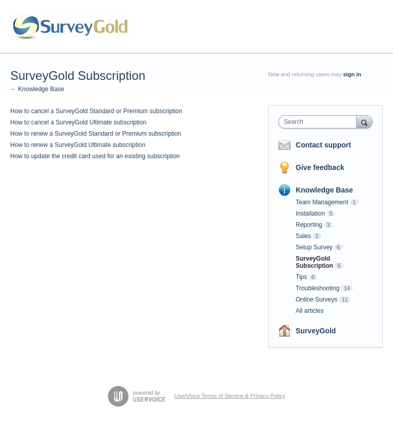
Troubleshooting (318, 288)
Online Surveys (316, 299)
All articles (310, 310)
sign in (352, 74)
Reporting (309, 224)
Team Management (322, 202)
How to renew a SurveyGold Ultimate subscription (77, 144)
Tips (301, 277)
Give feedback (320, 167)
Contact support (323, 144)
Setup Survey (314, 247)
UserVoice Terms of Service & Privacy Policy (230, 396)
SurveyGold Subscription (314, 262)
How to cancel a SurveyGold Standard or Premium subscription (96, 111)
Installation (310, 213)
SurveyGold (316, 331)
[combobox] (319, 121)
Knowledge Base (324, 190)
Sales (303, 236)
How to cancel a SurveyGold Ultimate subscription (78, 122)
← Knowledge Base (37, 89)
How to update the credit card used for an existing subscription (95, 156)
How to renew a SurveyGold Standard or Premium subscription (95, 133)
